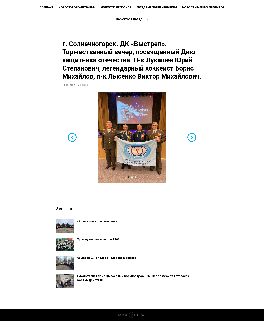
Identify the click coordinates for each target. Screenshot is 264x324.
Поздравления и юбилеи (157, 7)
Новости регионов (116, 7)
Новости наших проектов (203, 7)
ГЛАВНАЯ (46, 7)
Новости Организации (76, 7)
